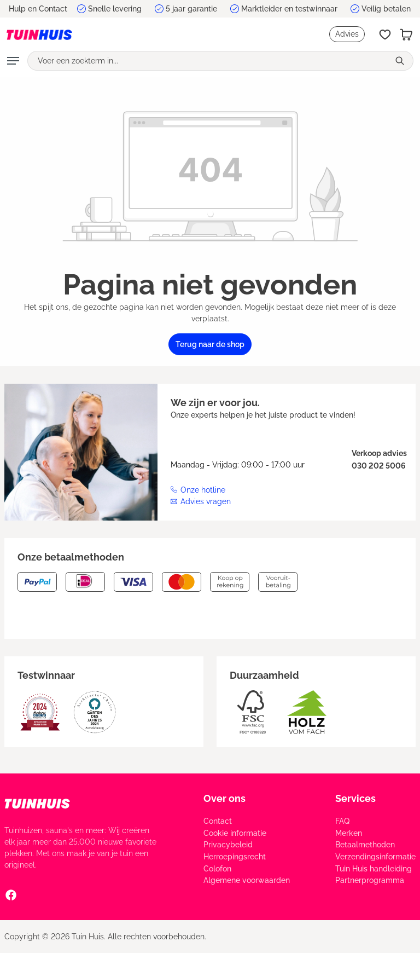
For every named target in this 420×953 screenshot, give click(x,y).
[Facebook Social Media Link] (11, 894)
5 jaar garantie (191, 8)
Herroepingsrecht (234, 856)
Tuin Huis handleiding (373, 868)
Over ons (224, 798)
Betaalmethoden (365, 844)
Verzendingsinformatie (375, 856)
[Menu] (13, 61)
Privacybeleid (228, 844)
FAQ (342, 821)
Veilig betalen (386, 8)
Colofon (217, 868)
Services (355, 798)
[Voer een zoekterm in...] (208, 61)
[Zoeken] (401, 61)
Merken (348, 833)
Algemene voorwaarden (246, 880)
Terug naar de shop (210, 344)
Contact (217, 821)
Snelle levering (115, 8)
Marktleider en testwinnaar (289, 8)
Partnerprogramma (369, 880)
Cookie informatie (234, 833)
